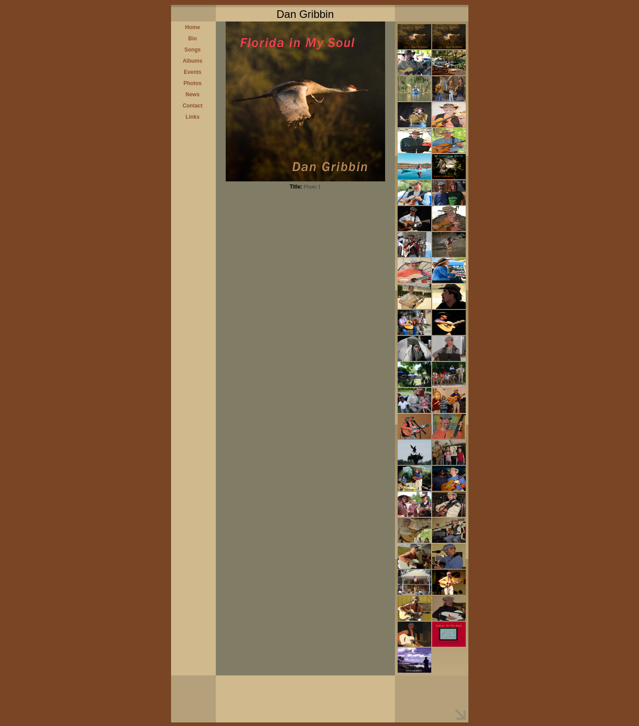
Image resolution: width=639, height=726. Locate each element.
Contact (193, 106)
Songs (192, 50)
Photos (193, 83)
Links (192, 117)
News (192, 94)
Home (192, 27)
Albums (192, 61)
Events (192, 72)
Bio (192, 38)
